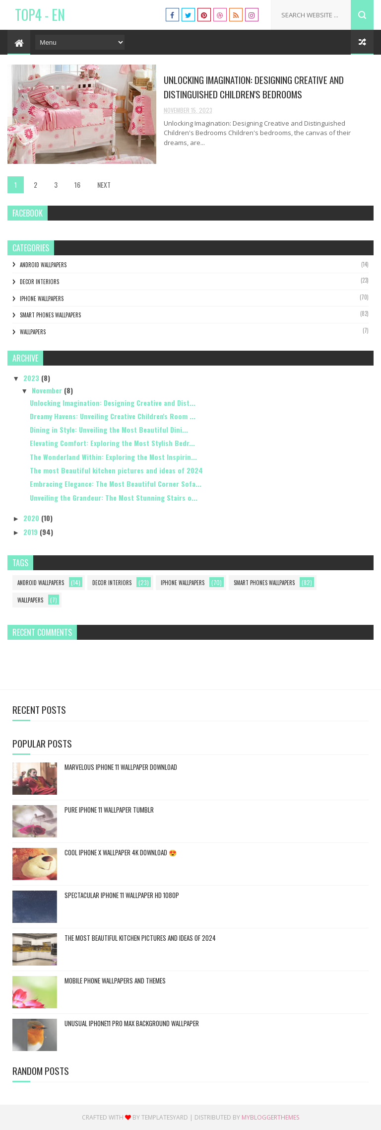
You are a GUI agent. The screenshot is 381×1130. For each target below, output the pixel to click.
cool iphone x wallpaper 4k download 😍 (120, 852)
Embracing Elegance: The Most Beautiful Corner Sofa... (115, 483)
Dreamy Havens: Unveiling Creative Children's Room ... (112, 416)
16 (77, 184)
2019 (31, 532)
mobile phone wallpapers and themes (115, 980)
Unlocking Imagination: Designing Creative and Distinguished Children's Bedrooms (254, 87)
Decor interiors (39, 282)
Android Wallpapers (43, 265)
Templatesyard (164, 1117)
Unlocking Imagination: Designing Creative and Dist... (112, 402)
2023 (32, 378)
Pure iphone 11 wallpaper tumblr (109, 810)
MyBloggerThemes (270, 1117)
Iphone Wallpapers (42, 298)
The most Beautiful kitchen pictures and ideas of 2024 (116, 470)
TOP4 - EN (40, 14)
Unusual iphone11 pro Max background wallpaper (131, 1023)
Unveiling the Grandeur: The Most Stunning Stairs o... (113, 497)
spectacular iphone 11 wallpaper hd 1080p (121, 895)
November (48, 390)
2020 (32, 518)
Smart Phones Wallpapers (50, 315)
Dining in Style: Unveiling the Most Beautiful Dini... (109, 429)
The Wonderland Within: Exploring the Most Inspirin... (113, 457)
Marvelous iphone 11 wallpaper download (120, 767)
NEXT (104, 184)
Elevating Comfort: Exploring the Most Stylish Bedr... (112, 443)
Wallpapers (33, 332)
